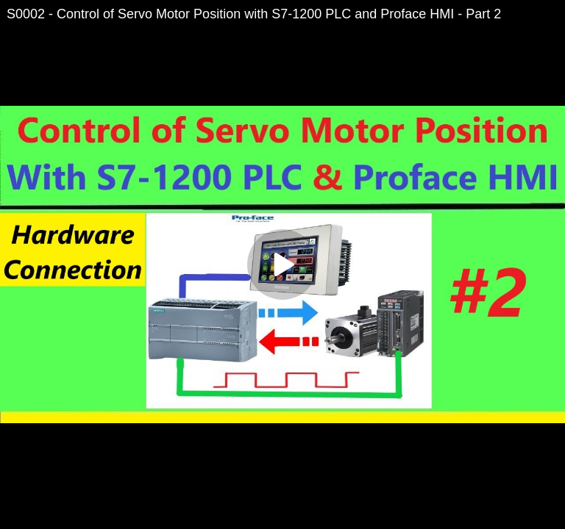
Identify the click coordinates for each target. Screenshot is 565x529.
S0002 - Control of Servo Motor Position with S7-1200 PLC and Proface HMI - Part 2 (254, 14)
